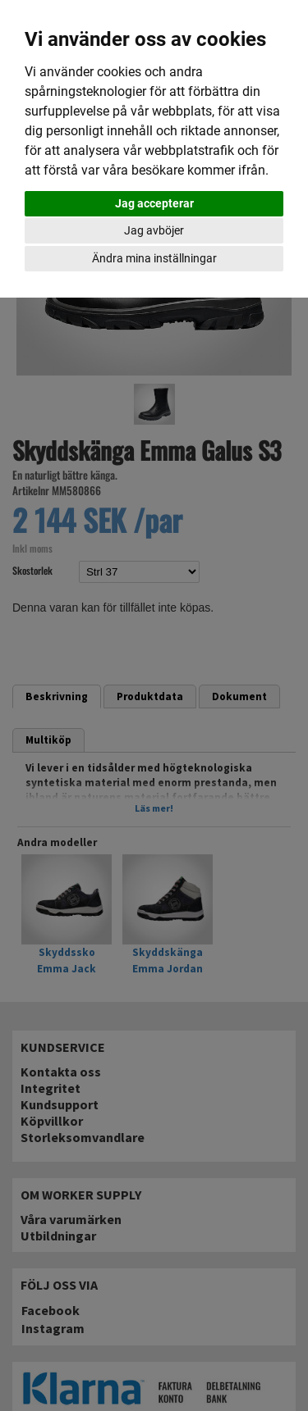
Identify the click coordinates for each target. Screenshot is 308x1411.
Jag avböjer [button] (154, 230)
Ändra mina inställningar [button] (154, 258)
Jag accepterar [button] (154, 203)
